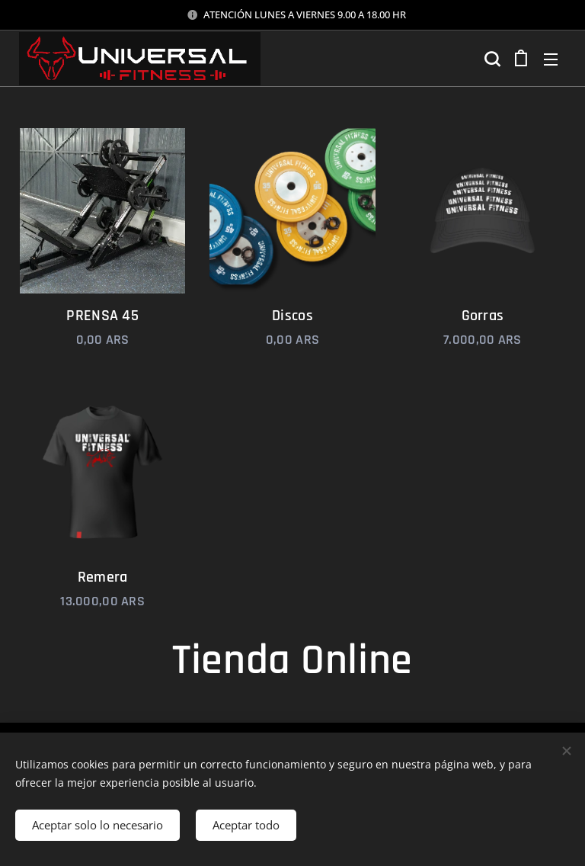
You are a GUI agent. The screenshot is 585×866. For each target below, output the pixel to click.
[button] (490, 59)
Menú (551, 59)
